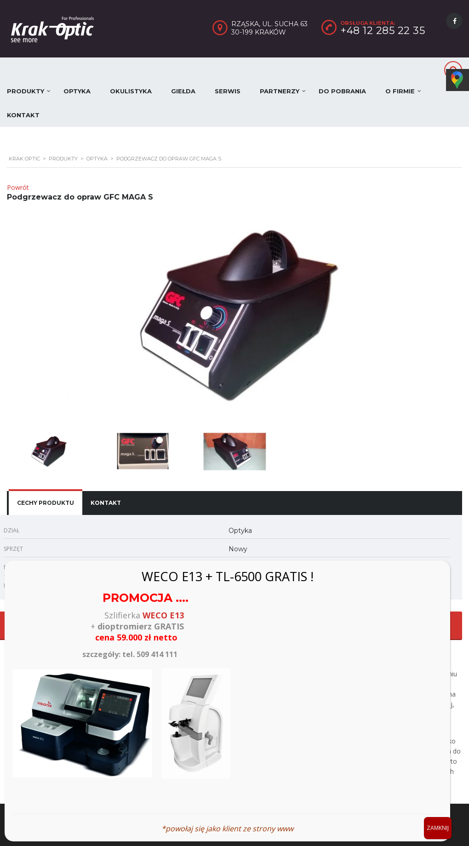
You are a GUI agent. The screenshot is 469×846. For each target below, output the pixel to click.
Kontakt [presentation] (106, 502)
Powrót (18, 187)
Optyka (77, 91)
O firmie (400, 91)
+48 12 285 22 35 (382, 30)
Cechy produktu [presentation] (45, 502)
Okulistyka (131, 91)
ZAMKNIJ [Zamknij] (438, 828)
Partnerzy (279, 91)
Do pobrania (342, 91)
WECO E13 (163, 615)
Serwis (227, 91)
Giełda (183, 91)
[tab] (45, 503)
